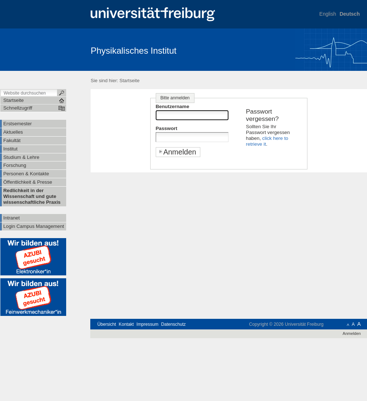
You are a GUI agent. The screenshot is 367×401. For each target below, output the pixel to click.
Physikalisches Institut (134, 51)
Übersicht (106, 324)
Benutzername (172, 106)
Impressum (147, 324)
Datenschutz (173, 324)
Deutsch (350, 14)
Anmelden (352, 333)
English (327, 14)
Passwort (166, 128)
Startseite (130, 80)
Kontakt (126, 324)
